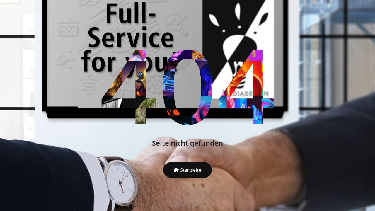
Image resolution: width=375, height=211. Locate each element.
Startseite (187, 170)
